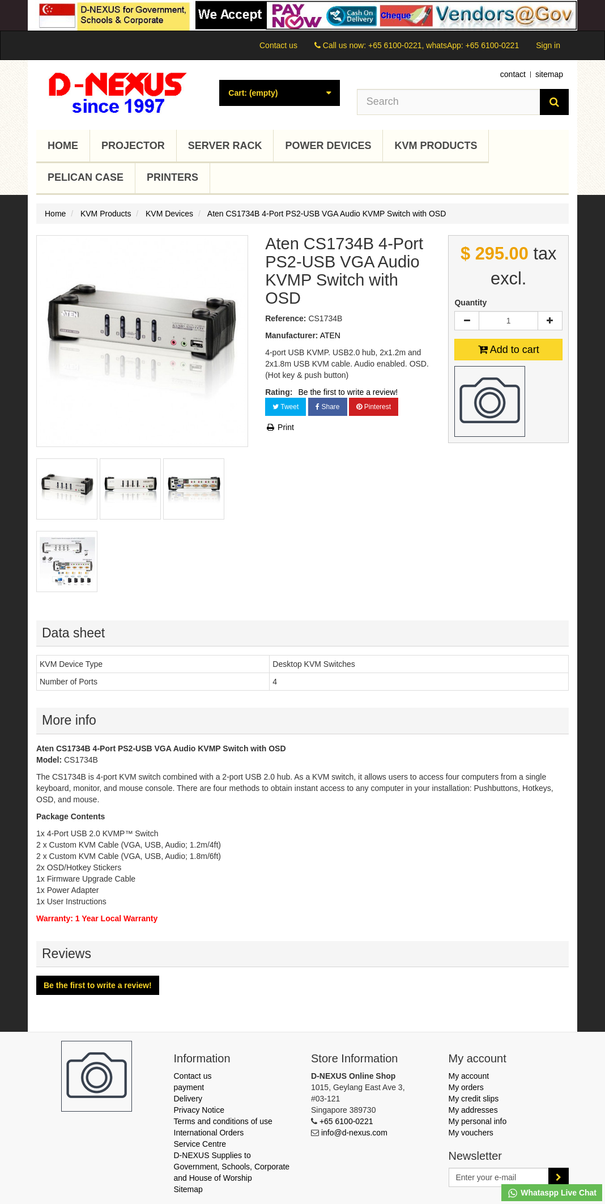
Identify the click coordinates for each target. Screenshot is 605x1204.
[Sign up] (558, 1177)
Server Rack (225, 145)
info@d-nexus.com (354, 1132)
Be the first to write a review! (348, 392)
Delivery (188, 1098)
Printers (172, 177)
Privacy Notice (199, 1109)
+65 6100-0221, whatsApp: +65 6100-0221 (443, 45)
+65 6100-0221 (346, 1121)
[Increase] (550, 320)
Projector (133, 145)
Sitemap (188, 1189)
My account (469, 1075)
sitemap (549, 74)
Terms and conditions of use (223, 1121)
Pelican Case (85, 177)
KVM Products (435, 145)
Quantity (470, 302)
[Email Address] (499, 1177)
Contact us (278, 45)
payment (189, 1087)
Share (327, 407)
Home (63, 145)
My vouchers (471, 1132)
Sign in (548, 45)
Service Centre (200, 1143)
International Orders (209, 1132)
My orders (466, 1087)
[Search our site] (448, 102)
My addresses (473, 1109)
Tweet (285, 407)
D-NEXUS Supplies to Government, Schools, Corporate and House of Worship (232, 1166)
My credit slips (474, 1098)
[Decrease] (466, 320)
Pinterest (373, 407)
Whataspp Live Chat (552, 1193)
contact (513, 74)
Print (279, 427)
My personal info (478, 1121)
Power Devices (328, 145)
